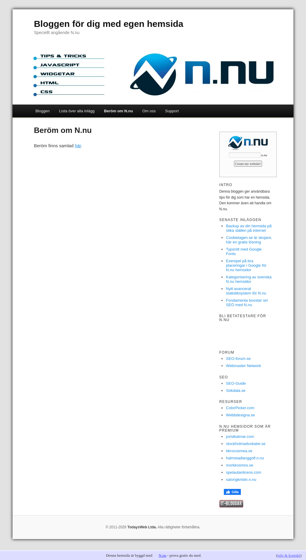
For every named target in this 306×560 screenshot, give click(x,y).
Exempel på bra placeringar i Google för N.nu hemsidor (246, 265)
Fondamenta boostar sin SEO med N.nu (247, 302)
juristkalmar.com (240, 436)
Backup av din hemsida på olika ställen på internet (248, 228)
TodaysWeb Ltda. (142, 527)
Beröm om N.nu (118, 111)
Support (172, 111)
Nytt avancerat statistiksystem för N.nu (246, 290)
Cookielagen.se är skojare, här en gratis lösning (249, 239)
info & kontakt (288, 555)
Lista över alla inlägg (77, 111)
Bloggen (43, 111)
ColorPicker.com (240, 408)
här (78, 145)
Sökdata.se (235, 390)
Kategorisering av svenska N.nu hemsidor (248, 279)
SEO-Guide (236, 383)
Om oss (149, 111)
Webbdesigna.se (240, 415)
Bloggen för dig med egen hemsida (108, 24)
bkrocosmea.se (239, 451)
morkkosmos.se (239, 465)
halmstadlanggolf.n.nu (245, 458)
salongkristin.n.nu (241, 479)
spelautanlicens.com (243, 472)
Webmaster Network (243, 365)
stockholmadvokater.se (245, 443)
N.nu (162, 555)
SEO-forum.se (238, 358)
